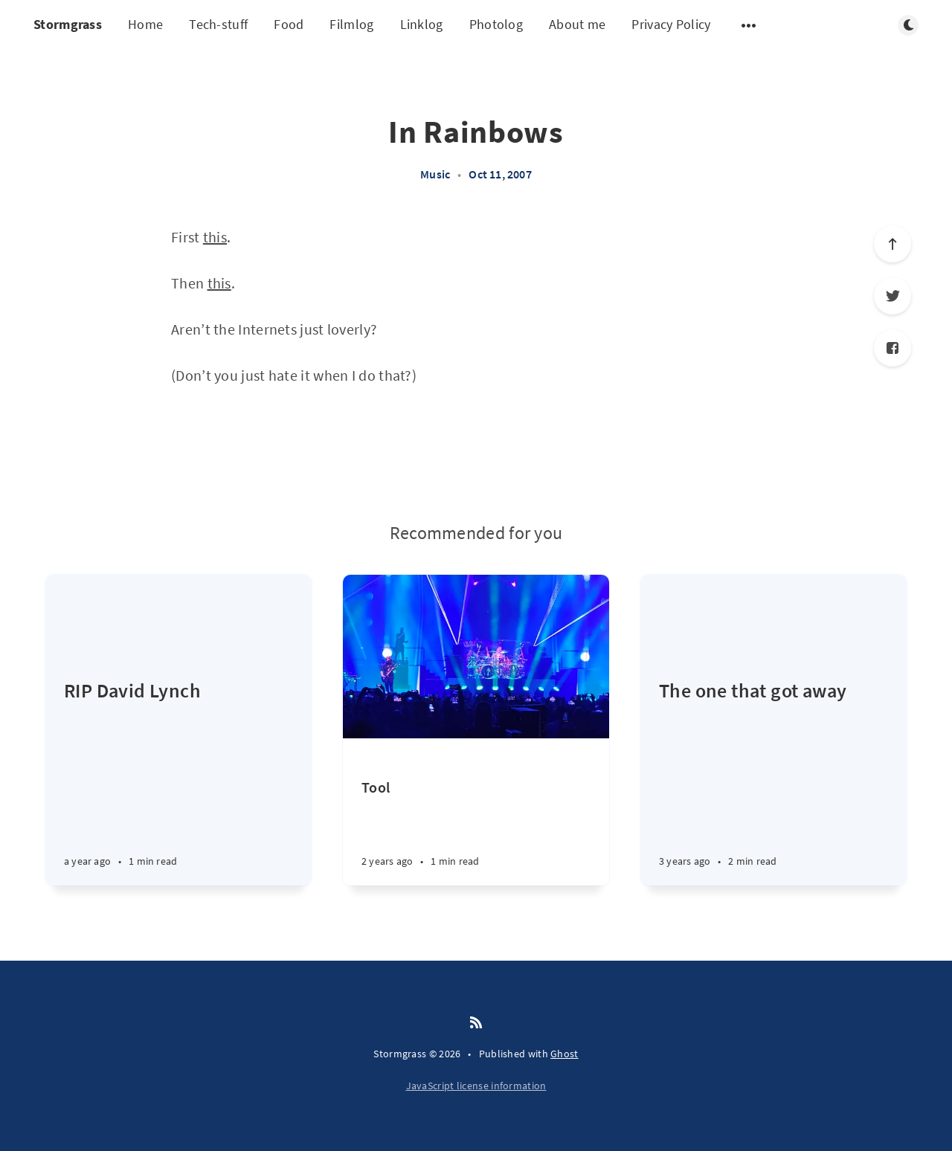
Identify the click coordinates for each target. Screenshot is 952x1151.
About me (577, 24)
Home (145, 24)
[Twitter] (892, 296)
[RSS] (476, 1023)
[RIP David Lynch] (178, 781)
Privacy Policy (670, 24)
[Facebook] (892, 348)
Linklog (421, 24)
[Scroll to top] (892, 243)
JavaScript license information (476, 1085)
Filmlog (351, 24)
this (215, 237)
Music (435, 174)
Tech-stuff (218, 24)
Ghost (564, 1053)
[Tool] (476, 832)
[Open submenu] (749, 25)
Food (288, 24)
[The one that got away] (773, 781)
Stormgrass (67, 24)
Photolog (496, 24)
